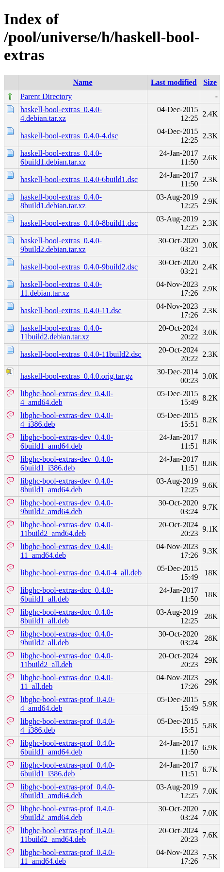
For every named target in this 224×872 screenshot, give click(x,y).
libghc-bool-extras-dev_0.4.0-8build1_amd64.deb (66, 485)
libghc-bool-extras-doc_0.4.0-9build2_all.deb (66, 638)
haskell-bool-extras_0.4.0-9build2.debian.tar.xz (61, 244)
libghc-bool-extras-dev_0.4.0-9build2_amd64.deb (66, 507)
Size (210, 82)
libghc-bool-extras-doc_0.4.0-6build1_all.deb (66, 594)
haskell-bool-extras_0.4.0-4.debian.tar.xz (61, 113)
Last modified (174, 82)
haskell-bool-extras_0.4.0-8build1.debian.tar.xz (61, 201)
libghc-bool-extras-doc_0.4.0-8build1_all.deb (66, 616)
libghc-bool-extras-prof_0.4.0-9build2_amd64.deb (67, 813)
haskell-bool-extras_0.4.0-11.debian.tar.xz (61, 288)
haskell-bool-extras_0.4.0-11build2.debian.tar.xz (61, 332)
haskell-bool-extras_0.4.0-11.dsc (71, 310)
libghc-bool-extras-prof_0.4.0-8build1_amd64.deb (67, 791)
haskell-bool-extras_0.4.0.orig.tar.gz (76, 376)
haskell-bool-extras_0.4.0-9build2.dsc (79, 267)
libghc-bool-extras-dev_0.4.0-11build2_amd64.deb (66, 528)
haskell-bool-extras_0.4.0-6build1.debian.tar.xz (61, 157)
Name (83, 82)
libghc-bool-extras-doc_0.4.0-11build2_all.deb (66, 660)
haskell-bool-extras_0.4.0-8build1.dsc (79, 223)
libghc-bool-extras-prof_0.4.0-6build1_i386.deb (67, 769)
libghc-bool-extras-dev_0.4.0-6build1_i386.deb (66, 463)
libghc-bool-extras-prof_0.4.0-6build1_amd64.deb (67, 747)
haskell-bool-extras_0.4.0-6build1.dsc (79, 179)
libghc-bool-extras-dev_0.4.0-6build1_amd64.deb (66, 441)
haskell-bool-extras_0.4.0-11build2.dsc (81, 354)
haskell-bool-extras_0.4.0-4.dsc (69, 136)
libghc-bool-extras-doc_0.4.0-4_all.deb (81, 573)
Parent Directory (46, 96)
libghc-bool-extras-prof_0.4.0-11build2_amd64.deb (67, 834)
